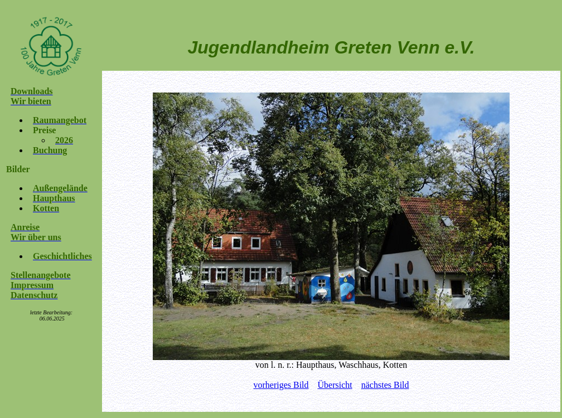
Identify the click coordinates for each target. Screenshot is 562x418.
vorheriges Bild (280, 385)
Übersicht (335, 385)
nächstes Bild (385, 385)
